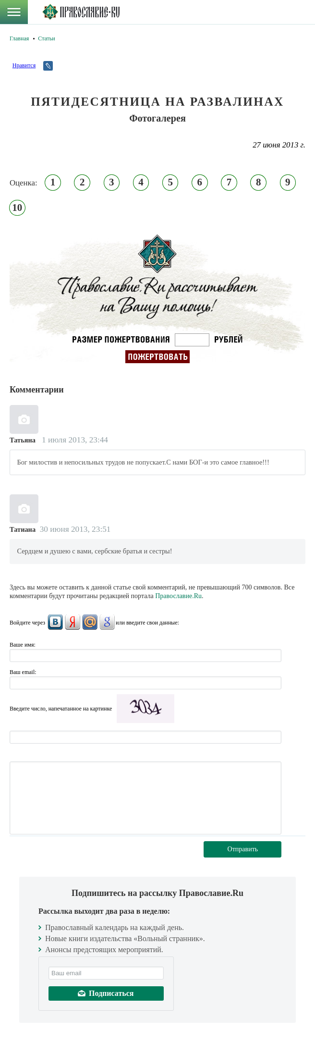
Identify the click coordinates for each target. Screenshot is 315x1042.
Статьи (46, 38)
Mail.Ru (89, 622)
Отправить (243, 849)
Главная (19, 38)
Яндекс (72, 622)
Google (107, 622)
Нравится (24, 65)
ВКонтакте (55, 622)
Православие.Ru (178, 596)
